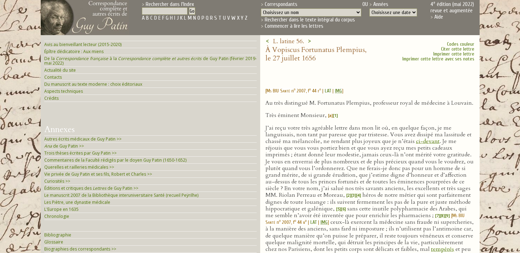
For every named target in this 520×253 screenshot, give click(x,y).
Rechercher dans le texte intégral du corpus (310, 20)
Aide (438, 17)
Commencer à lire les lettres (294, 26)
